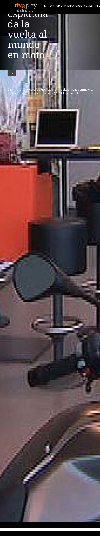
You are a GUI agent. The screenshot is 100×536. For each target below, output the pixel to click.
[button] (11, 6)
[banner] (29, 6)
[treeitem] (49, 6)
